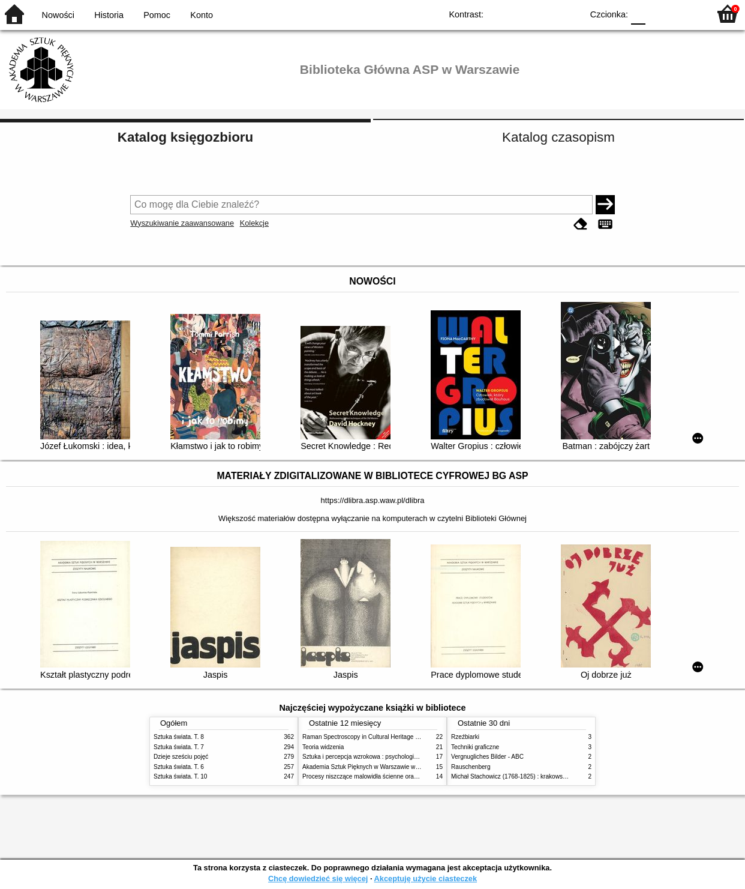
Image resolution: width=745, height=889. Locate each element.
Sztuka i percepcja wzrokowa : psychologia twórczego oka (380, 756)
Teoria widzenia (323, 747)
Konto (201, 15)
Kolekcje (254, 223)
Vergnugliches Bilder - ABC (487, 756)
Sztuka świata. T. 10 (180, 776)
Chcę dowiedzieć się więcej (318, 878)
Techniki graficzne (475, 747)
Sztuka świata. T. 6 (179, 767)
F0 (638, 13)
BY (569, 13)
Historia (109, 15)
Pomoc (156, 15)
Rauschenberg (471, 767)
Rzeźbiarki (465, 737)
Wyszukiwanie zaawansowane (182, 223)
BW (521, 13)
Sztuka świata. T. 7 (179, 747)
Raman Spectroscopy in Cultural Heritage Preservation (375, 737)
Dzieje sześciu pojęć (181, 756)
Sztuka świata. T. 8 (179, 737)
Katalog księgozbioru (185, 137)
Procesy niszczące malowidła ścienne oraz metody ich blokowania (391, 776)
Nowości (58, 15)
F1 (659, 13)
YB (545, 13)
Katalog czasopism (558, 137)
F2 (686, 13)
